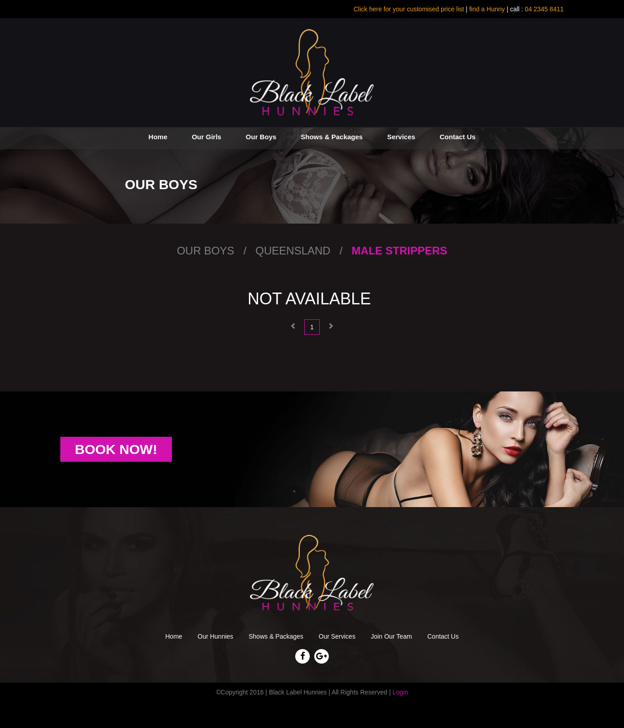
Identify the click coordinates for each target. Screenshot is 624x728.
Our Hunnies (216, 636)
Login (400, 692)
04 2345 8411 (543, 9)
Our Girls (206, 137)
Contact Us (457, 137)
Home (157, 137)
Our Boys (261, 137)
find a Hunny (487, 9)
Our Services (337, 636)
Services (401, 137)
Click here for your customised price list (409, 9)
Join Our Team (391, 636)
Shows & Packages (332, 137)
